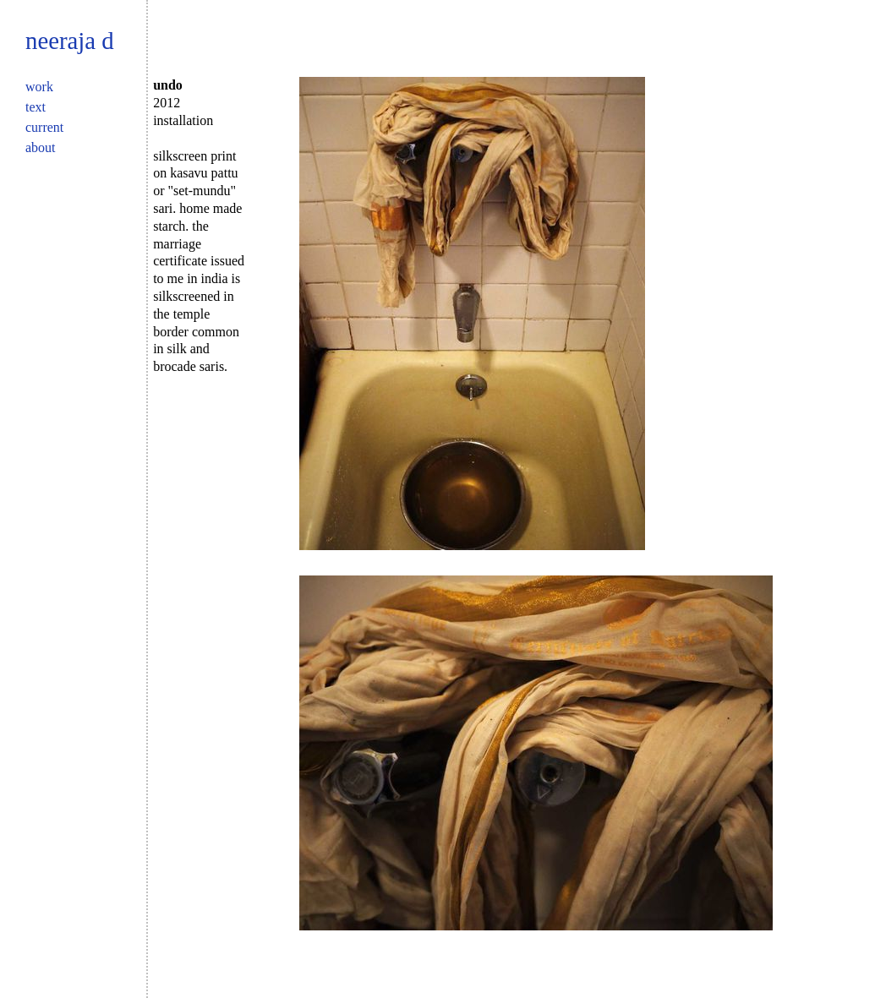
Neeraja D (69, 40)
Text (35, 107)
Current (44, 127)
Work (39, 86)
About (40, 147)
